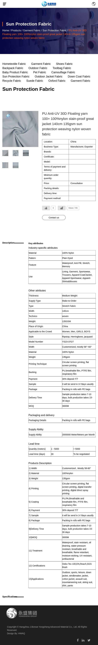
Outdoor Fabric (37, 68)
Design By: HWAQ (16, 633)
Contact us (54, 217)
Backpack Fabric (12, 68)
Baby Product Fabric (15, 72)
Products (16, 30)
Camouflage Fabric (63, 72)
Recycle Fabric (11, 80)
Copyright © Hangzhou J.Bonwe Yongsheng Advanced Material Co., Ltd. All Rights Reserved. (47, 628)
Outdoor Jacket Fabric (48, 76)
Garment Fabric (32, 30)
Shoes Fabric (64, 63)
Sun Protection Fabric (55, 30)
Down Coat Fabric (79, 76)
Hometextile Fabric (14, 63)
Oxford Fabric (56, 80)
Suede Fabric (34, 80)
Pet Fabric (39, 72)
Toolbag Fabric (62, 68)
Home (5, 30)
